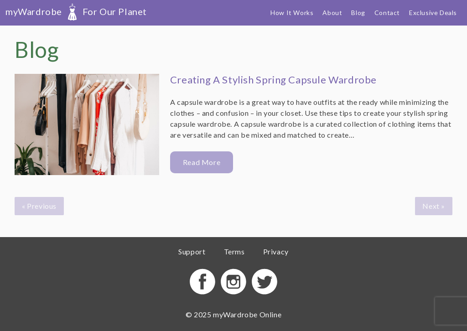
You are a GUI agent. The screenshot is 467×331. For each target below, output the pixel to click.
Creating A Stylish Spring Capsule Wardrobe (273, 79)
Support (191, 251)
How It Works (291, 12)
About (332, 12)
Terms (234, 251)
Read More (201, 162)
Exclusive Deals (433, 12)
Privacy (276, 251)
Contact (387, 12)
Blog (358, 12)
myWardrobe (76, 11)
